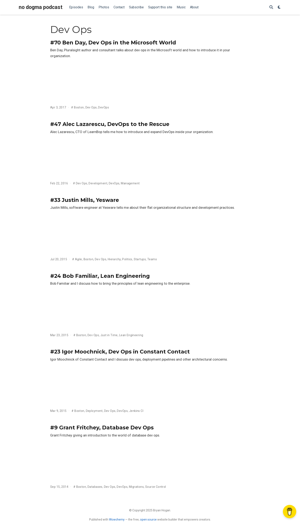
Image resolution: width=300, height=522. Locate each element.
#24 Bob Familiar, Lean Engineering (100, 276)
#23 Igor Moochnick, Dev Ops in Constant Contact (120, 351)
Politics (127, 259)
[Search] (271, 7)
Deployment (94, 411)
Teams (152, 259)
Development (98, 183)
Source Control (155, 486)
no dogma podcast (40, 7)
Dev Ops (91, 107)
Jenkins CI (136, 411)
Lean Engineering (131, 335)
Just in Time (109, 335)
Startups (140, 259)
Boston (79, 107)
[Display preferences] (279, 7)
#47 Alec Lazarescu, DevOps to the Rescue (109, 124)
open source (148, 519)
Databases (95, 486)
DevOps (103, 107)
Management (130, 183)
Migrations (136, 486)
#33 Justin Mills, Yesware (84, 200)
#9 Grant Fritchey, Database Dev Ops (102, 427)
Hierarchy (114, 259)
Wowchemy (117, 519)
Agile (78, 259)
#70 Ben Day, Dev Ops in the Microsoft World (113, 42)
